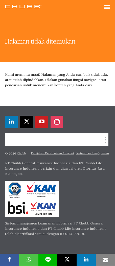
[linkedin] (11, 122)
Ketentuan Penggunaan (92, 153)
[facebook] (9, 260)
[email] (105, 260)
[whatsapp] (28, 260)
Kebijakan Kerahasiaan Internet (52, 153)
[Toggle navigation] (107, 7)
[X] (26, 122)
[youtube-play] (41, 122)
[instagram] (57, 122)
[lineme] (48, 260)
